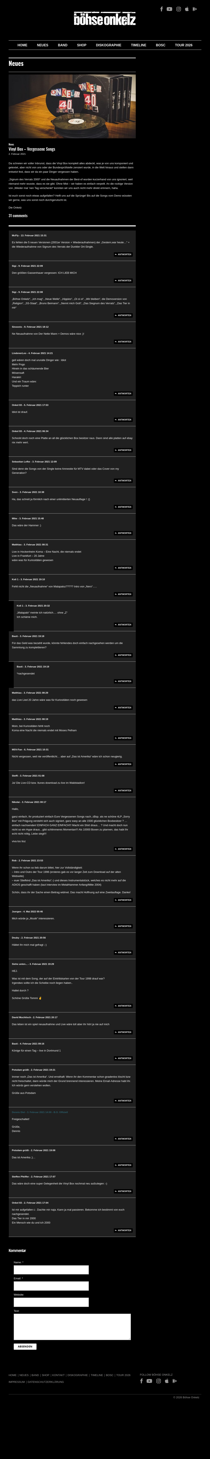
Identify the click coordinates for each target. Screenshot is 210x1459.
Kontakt (58, 1375)
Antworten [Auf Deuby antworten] (124, 952)
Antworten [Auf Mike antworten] (124, 533)
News (11, 144)
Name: (18, 1262)
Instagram (178, 9)
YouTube (169, 9)
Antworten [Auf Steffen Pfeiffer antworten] (124, 1191)
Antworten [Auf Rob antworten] (124, 900)
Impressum (17, 1381)
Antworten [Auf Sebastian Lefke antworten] (124, 481)
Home (22, 45)
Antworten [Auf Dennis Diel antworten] (124, 1139)
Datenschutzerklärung (46, 1381)
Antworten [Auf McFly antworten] (124, 254)
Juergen (16, 911)
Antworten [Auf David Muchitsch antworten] (124, 1032)
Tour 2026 (184, 45)
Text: (16, 1310)
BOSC (160, 45)
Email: (18, 1278)
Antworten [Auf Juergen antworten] (124, 926)
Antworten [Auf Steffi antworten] (124, 790)
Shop (81, 45)
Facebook (161, 9)
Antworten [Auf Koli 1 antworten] (124, 594)
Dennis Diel (18, 1112)
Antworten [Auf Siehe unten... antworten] (124, 1006)
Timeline (138, 45)
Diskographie (108, 45)
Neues (42, 45)
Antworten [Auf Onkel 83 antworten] (124, 420)
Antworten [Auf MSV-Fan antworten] (124, 764)
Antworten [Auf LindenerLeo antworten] (124, 393)
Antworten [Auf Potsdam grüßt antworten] (124, 1101)
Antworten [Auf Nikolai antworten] (124, 849)
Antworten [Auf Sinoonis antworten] (124, 342)
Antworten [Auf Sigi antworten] (124, 280)
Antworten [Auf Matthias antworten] (124, 568)
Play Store (194, 9)
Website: (19, 1294)
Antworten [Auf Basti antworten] (124, 655)
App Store (186, 9)
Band (62, 45)
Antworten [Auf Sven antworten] (124, 507)
